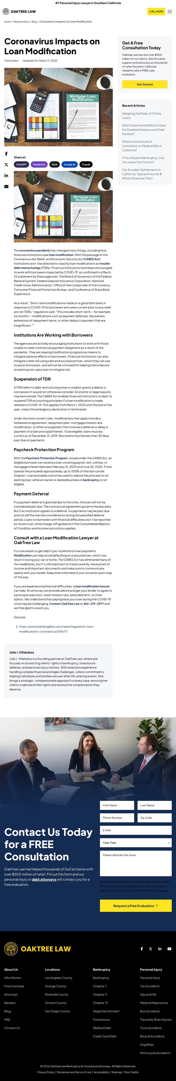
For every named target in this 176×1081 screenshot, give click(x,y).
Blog (38, 21)
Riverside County (56, 994)
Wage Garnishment (106, 1011)
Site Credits (131, 1072)
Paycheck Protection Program (47, 458)
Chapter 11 (100, 994)
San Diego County (57, 1011)
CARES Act (91, 259)
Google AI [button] (69, 164)
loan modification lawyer (92, 586)
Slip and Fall (148, 994)
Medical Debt (102, 1028)
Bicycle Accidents (152, 1036)
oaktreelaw (11, 60)
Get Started (145, 84)
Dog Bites (147, 1045)
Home (8, 21)
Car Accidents (150, 986)
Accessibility (101, 1072)
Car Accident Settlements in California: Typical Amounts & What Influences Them (142, 174)
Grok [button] (54, 164)
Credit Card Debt (105, 1036)
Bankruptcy (101, 978)
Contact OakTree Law (64, 603)
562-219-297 (93, 603)
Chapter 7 (99, 986)
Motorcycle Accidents (155, 1053)
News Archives (23, 21)
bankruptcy (91, 480)
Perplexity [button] (39, 164)
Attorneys (11, 994)
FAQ (7, 1019)
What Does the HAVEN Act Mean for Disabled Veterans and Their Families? (144, 130)
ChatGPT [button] (21, 164)
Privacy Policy (45, 1072)
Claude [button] (86, 164)
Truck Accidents (151, 1028)
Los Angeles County (58, 978)
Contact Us (12, 1028)
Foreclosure (101, 1019)
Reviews (10, 1003)
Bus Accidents (150, 1011)
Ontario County (55, 1003)
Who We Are (12, 978)
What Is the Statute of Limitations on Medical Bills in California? (142, 146)
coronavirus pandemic (34, 250)
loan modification (61, 255)
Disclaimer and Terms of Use (74, 1072)
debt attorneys (44, 879)
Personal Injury (150, 978)
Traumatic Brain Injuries (156, 1019)
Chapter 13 (100, 1003)
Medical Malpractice (154, 1003)
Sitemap (116, 1072)
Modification (23, 555)
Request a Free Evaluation (136, 905)
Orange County (55, 986)
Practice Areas (14, 986)
